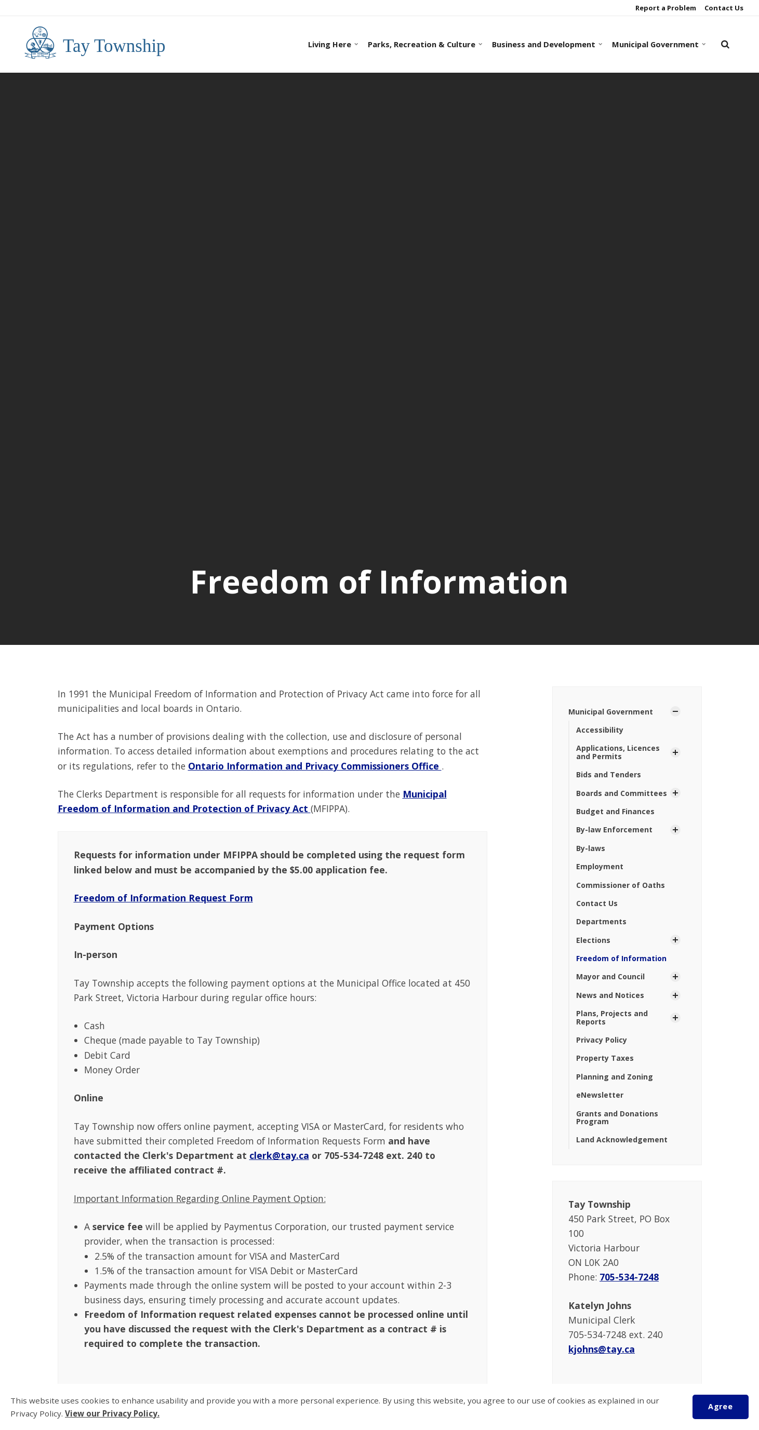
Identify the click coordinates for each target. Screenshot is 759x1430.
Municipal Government (657, 44)
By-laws (590, 848)
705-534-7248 (629, 1277)
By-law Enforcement (614, 829)
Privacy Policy (601, 1040)
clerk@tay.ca (279, 1155)
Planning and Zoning (614, 1077)
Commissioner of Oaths (620, 885)
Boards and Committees (621, 793)
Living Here (332, 44)
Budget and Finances (615, 811)
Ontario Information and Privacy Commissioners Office (315, 766)
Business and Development (545, 44)
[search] (725, 44)
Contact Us (723, 7)
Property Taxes (605, 1058)
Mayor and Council (610, 976)
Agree (720, 1406)
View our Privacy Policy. (112, 1413)
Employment (599, 866)
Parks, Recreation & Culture (423, 44)
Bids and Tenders (608, 774)
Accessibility (599, 730)
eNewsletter (599, 1095)
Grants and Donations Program (617, 1117)
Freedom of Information (621, 958)
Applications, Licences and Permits (618, 752)
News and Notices (610, 995)
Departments (601, 921)
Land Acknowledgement (622, 1139)
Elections (593, 940)
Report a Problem (665, 7)
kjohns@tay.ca (601, 1349)
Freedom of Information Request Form (163, 898)
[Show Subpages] (675, 711)
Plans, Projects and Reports (612, 1017)
